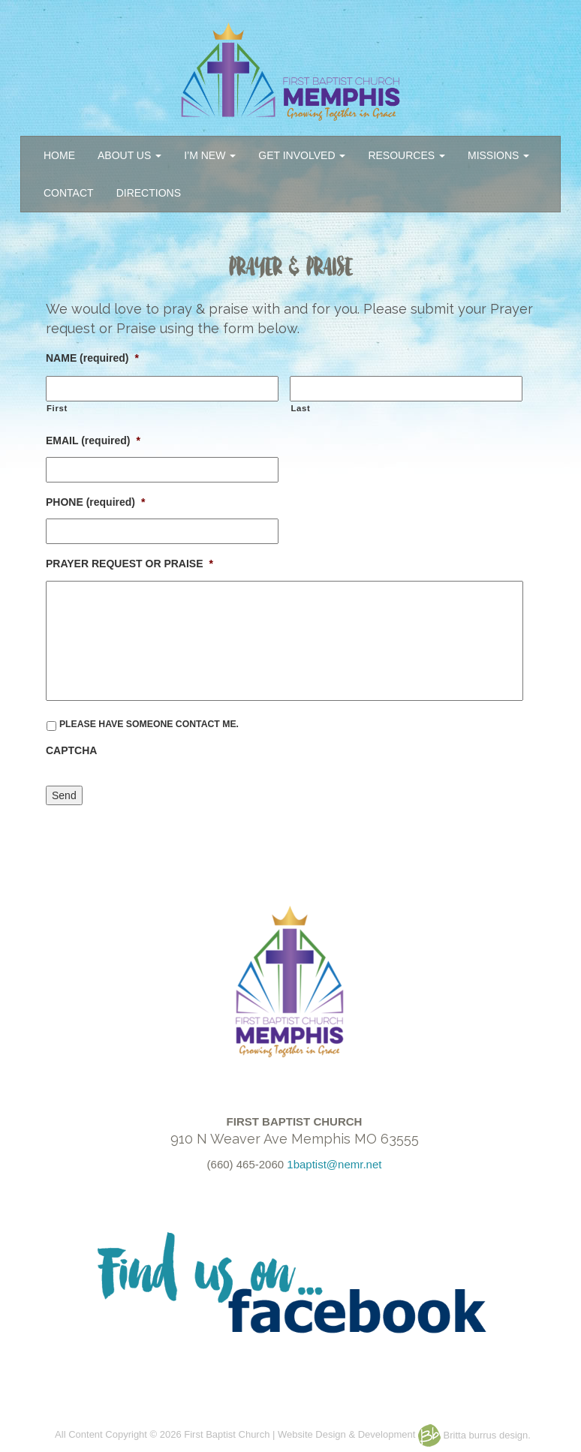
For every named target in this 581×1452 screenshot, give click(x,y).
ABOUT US (129, 155)
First (57, 408)
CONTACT (69, 193)
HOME (59, 155)
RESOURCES (406, 155)
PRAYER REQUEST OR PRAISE (129, 564)
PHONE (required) (95, 502)
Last (300, 408)
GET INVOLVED (301, 155)
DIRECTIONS (148, 193)
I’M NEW (210, 155)
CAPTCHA (71, 750)
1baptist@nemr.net (334, 1164)
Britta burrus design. (474, 1435)
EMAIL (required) (93, 440)
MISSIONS (498, 155)
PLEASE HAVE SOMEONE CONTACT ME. (149, 724)
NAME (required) (92, 358)
